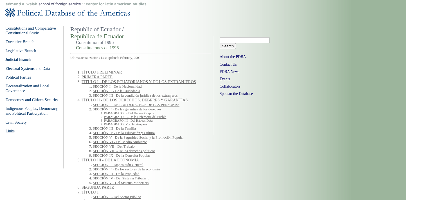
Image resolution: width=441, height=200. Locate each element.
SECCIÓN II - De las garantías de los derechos (127, 109)
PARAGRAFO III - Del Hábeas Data (128, 121)
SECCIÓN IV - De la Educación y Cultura (124, 133)
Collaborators (230, 86)
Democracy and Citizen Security (31, 99)
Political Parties (18, 77)
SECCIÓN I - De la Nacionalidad (117, 86)
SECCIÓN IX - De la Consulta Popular (121, 155)
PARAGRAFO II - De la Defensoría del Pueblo (135, 117)
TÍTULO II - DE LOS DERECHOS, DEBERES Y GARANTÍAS (135, 100)
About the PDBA (233, 57)
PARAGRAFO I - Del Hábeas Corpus (129, 113)
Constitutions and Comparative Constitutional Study (30, 30)
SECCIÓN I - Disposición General (118, 165)
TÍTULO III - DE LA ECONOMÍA (110, 160)
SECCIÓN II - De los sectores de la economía (126, 169)
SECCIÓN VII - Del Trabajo (114, 146)
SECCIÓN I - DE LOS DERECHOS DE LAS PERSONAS (136, 105)
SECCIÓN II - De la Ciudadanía (116, 91)
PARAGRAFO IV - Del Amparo (125, 124)
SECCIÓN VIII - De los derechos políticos (124, 151)
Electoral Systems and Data (27, 68)
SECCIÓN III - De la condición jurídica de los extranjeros (135, 95)
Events (225, 79)
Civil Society (16, 122)
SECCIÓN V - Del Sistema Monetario (120, 183)
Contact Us (228, 64)
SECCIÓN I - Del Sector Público (117, 197)
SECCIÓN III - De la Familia (114, 128)
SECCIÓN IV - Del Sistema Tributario (121, 178)
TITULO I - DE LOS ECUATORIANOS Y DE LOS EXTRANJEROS (139, 81)
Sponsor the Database (236, 94)
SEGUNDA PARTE (98, 187)
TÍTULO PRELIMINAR (102, 72)
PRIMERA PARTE (97, 77)
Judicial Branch (18, 59)
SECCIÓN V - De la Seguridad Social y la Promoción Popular (138, 137)
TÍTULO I (90, 192)
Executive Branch (19, 41)
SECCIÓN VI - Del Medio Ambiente (120, 142)
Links (10, 131)
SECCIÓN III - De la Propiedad (116, 174)
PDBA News (229, 72)
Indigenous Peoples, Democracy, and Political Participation (31, 110)
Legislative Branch (20, 50)
